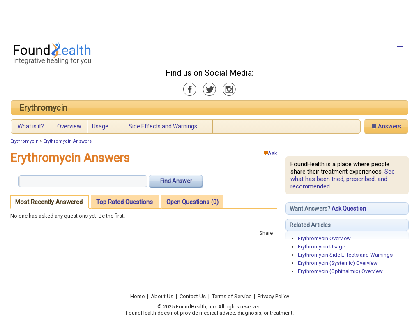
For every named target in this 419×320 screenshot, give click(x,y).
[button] (400, 49)
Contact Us (193, 296)
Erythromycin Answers (68, 141)
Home (137, 296)
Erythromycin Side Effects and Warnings (345, 255)
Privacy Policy (273, 296)
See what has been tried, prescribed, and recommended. (342, 179)
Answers (389, 126)
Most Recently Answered (49, 202)
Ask (270, 153)
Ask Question (349, 208)
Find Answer (176, 181)
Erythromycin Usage (321, 246)
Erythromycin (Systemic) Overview (338, 263)
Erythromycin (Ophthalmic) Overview (340, 271)
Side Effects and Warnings (163, 126)
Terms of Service (231, 296)
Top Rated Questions (124, 202)
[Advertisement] (209, 18)
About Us (162, 296)
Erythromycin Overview (324, 238)
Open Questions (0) (192, 202)
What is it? (31, 126)
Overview (69, 126)
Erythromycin (43, 108)
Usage (100, 126)
